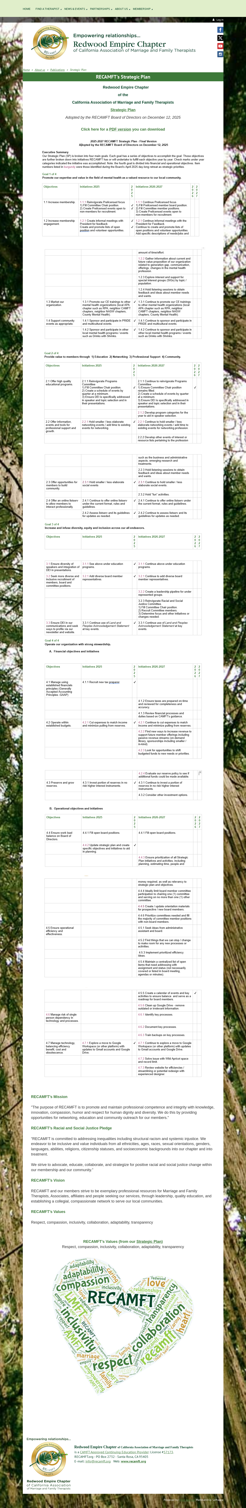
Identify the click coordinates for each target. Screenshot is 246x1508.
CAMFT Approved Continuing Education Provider (114, 1452)
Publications (57, 70)
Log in (220, 20)
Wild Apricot (187, 1500)
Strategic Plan (122, 110)
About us (40, 70)
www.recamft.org (133, 1461)
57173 (168, 1452)
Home (26, 70)
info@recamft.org (98, 1461)
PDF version (120, 129)
